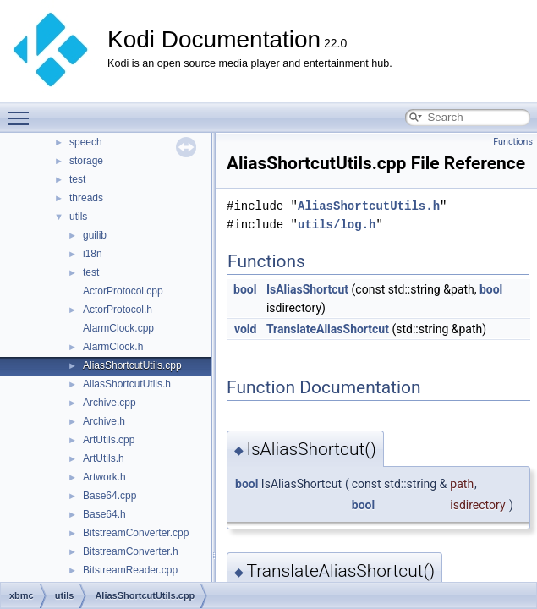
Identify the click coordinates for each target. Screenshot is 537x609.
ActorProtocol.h (117, 309)
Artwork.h (104, 477)
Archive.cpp (109, 403)
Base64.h (104, 514)
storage (86, 161)
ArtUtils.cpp (108, 440)
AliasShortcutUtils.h (127, 384)
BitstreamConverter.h (130, 551)
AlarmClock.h (113, 347)
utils (78, 216)
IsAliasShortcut (307, 289)
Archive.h (104, 421)
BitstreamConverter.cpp (136, 533)
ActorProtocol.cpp (123, 291)
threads (86, 198)
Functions (513, 141)
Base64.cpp (109, 496)
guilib (95, 235)
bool (244, 289)
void (245, 329)
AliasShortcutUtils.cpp (132, 365)
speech (85, 142)
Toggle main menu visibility (22, 110)
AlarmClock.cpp (118, 328)
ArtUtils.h (103, 458)
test (77, 179)
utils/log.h (336, 225)
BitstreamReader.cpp (130, 570)
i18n (92, 254)
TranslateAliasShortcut (327, 329)
